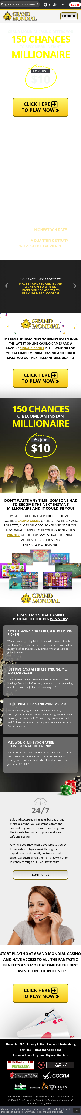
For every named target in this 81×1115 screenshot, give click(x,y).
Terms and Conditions (47, 1050)
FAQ (22, 1044)
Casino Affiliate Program (28, 1055)
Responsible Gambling (61, 1044)
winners (58, 618)
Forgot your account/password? (19, 4)
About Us (11, 1044)
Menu (69, 16)
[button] (6, 286)
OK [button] (76, 1110)
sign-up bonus (32, 348)
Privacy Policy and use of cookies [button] (44, 1112)
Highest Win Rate (57, 1055)
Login (75, 5)
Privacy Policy (36, 1044)
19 (40, 1065)
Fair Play (25, 1050)
